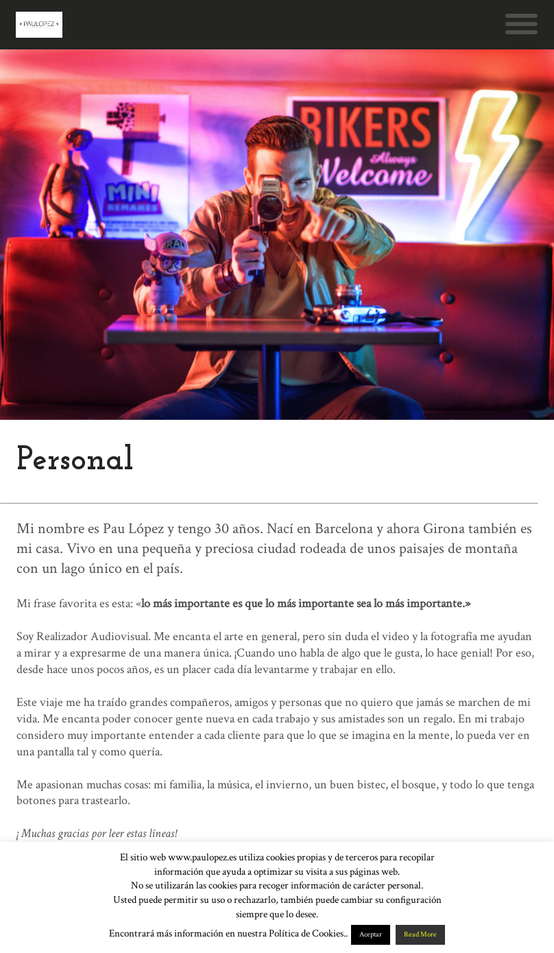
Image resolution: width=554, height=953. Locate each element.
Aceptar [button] (370, 934)
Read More (420, 934)
